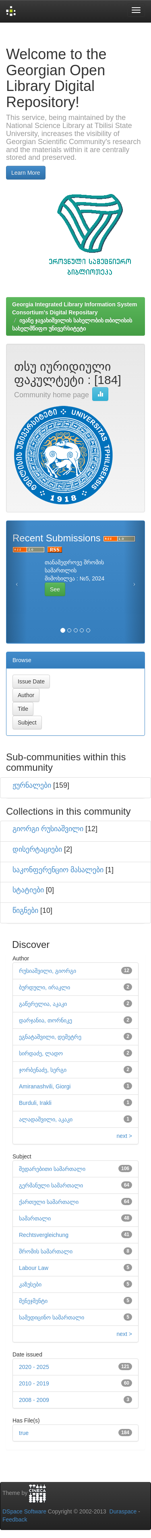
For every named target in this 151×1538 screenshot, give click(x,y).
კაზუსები (30, 1284)
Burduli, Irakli (35, 1103)
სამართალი (35, 1218)
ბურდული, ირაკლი (44, 987)
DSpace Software (24, 1511)
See (55, 589)
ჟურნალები (31, 785)
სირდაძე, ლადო (41, 1053)
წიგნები (25, 910)
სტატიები (28, 890)
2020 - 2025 (34, 1367)
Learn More (25, 172)
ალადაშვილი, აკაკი (45, 1119)
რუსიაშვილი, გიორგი (47, 971)
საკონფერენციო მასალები (57, 870)
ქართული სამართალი (49, 1202)
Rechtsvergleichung (43, 1235)
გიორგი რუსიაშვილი (47, 829)
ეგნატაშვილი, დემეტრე (50, 1037)
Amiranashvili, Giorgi (44, 1086)
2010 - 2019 (34, 1383)
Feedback (14, 1519)
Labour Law (33, 1268)
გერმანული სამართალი (51, 1185)
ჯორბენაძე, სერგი (42, 1070)
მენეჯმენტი (33, 1301)
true (24, 1433)
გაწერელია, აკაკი (43, 1004)
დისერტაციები (37, 849)
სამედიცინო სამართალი (51, 1317)
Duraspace (123, 1511)
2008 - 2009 (34, 1400)
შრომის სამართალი (45, 1251)
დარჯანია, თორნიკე (45, 1020)
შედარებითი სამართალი (52, 1169)
